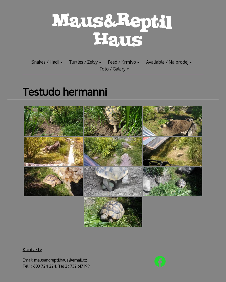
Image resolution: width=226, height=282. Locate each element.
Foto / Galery (113, 69)
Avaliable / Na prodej (167, 62)
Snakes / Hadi (45, 62)
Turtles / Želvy (83, 62)
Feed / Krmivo (122, 62)
